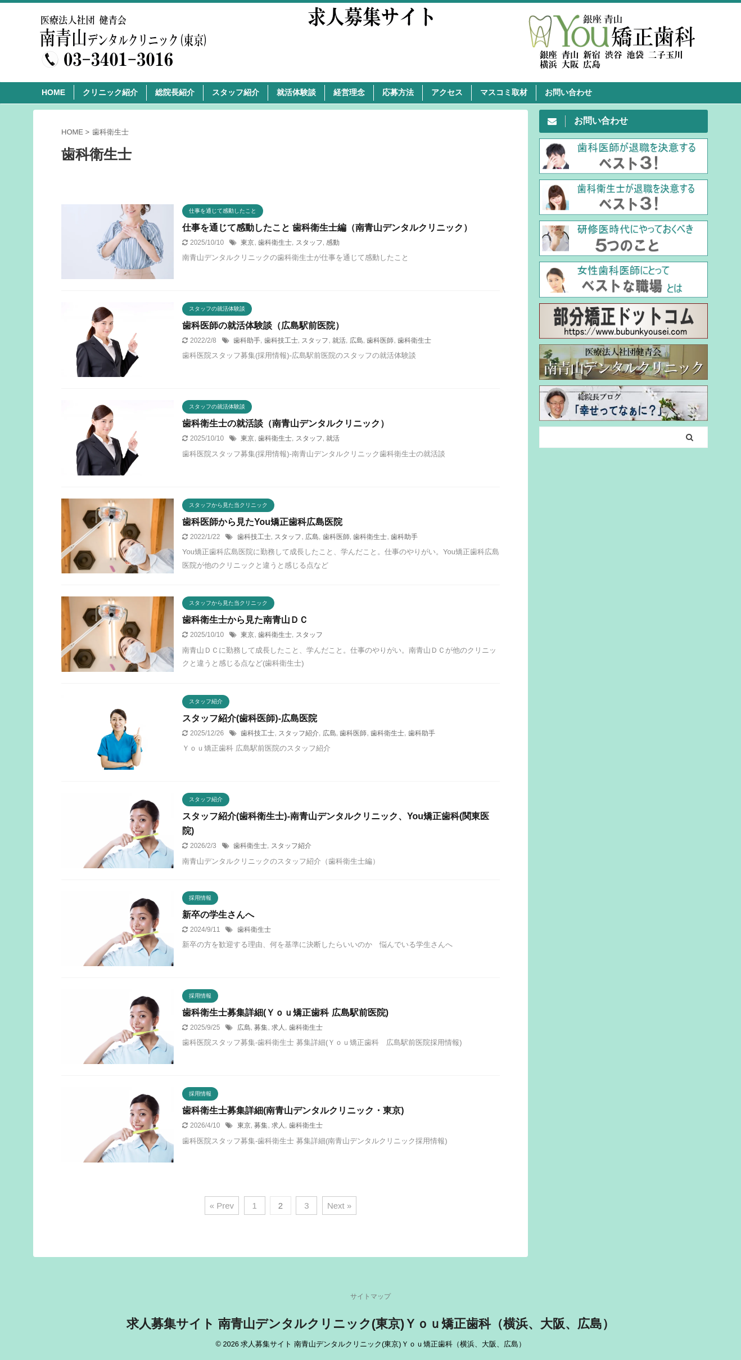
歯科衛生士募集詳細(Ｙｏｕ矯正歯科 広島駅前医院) (285, 1012)
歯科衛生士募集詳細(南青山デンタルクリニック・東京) (293, 1110)
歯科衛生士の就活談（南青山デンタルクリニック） (285, 423)
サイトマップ (370, 1296)
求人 (278, 1027)
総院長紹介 (175, 92)
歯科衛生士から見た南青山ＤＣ (245, 620)
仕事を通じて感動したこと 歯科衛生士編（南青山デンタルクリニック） (327, 227)
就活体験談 (296, 92)
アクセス (447, 92)
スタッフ (309, 242)
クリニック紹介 (110, 92)
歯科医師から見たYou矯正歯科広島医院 (262, 522)
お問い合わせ (568, 92)
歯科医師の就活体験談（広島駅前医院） (263, 325)
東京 (247, 242)
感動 (333, 242)
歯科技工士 (281, 340)
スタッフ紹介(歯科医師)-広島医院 (249, 718)
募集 (261, 1027)
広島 (356, 340)
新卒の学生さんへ (218, 914)
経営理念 (349, 92)
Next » (339, 1205)
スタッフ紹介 (235, 92)
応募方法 (398, 92)
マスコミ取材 (503, 92)
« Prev (222, 1205)
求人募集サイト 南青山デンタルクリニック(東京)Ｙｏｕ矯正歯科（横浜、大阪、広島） (370, 1324)
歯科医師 (380, 340)
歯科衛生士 (275, 242)
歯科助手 (246, 340)
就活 (339, 340)
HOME (53, 92)
